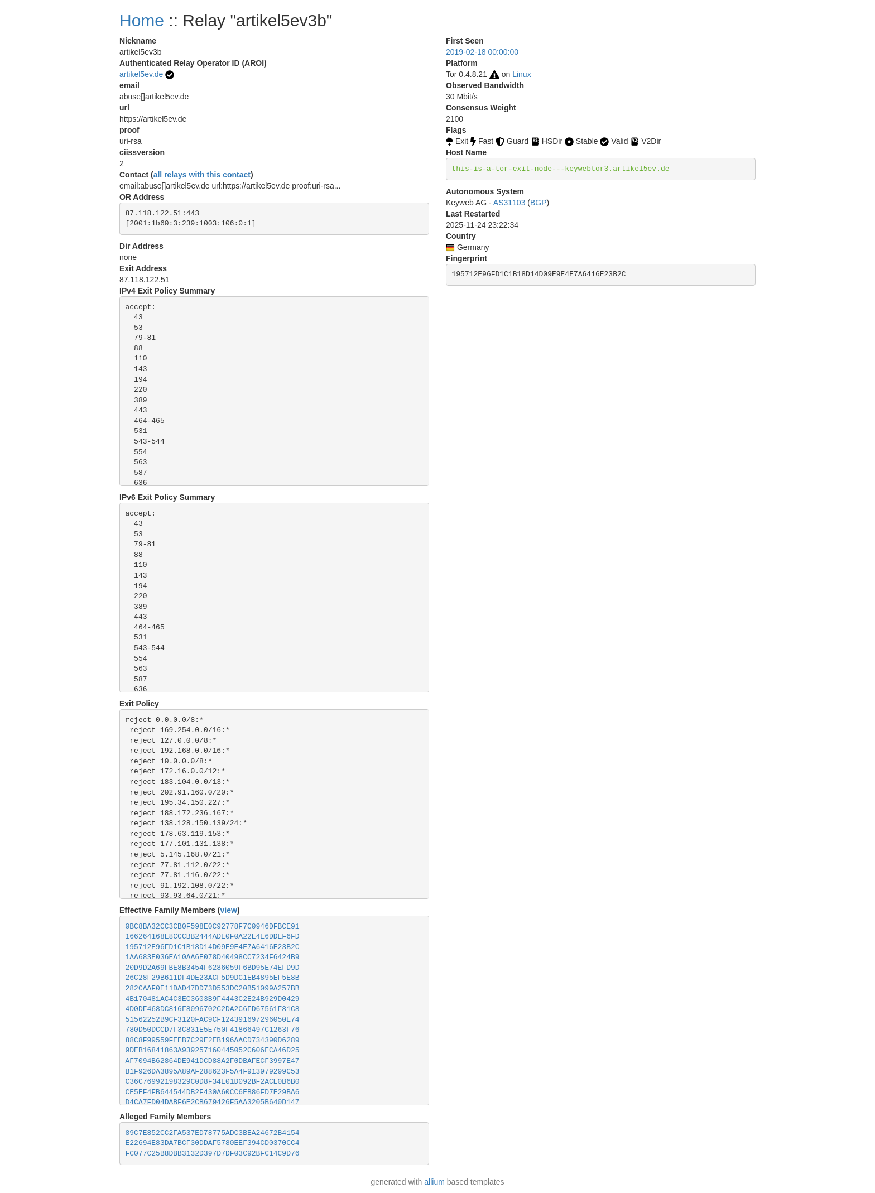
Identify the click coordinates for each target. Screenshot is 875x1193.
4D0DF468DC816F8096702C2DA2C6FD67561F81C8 (213, 1009)
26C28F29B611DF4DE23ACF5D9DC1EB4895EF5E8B (213, 978)
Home (141, 20)
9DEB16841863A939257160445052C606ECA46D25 (213, 1050)
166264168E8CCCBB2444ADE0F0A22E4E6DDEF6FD (213, 936)
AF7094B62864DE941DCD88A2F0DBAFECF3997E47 (213, 1061)
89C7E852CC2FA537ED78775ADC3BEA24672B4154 (213, 1133)
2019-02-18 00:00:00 (482, 51)
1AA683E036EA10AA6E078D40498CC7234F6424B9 (213, 957)
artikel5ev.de (141, 74)
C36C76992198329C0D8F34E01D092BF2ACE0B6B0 (213, 1081)
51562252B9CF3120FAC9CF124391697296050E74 (213, 1020)
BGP (538, 202)
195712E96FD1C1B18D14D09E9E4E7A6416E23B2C (213, 947)
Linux (521, 74)
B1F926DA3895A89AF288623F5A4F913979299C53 (213, 1071)
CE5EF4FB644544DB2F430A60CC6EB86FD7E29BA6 (213, 1092)
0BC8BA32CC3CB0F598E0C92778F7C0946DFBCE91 (213, 926)
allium (434, 1181)
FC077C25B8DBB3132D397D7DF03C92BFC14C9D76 (213, 1153)
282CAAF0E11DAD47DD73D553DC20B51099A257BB (213, 988)
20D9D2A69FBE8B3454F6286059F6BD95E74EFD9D (213, 968)
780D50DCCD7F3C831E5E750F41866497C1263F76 (213, 1030)
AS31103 (509, 202)
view (228, 910)
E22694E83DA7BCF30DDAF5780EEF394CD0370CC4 (213, 1143)
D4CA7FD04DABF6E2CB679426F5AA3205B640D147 (213, 1102)
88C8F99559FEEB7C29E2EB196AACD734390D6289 (213, 1040)
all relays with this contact (202, 174)
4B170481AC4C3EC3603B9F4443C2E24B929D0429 (213, 999)
